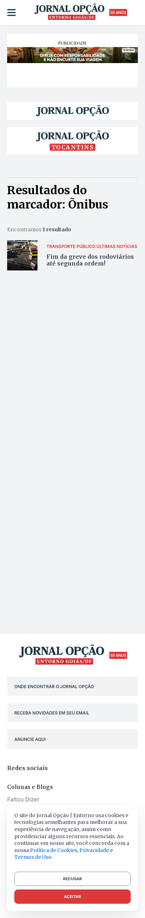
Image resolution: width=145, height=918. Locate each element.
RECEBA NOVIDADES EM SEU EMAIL (51, 713)
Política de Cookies (53, 850)
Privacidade (94, 850)
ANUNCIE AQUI (30, 739)
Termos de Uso (32, 857)
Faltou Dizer (23, 799)
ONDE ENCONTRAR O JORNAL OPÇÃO (54, 686)
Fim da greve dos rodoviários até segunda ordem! (90, 260)
